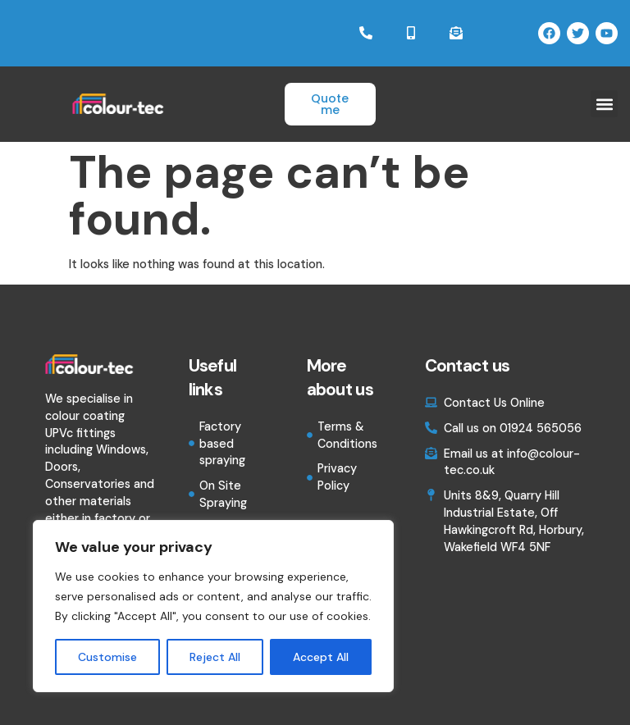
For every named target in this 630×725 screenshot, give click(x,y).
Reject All (214, 657)
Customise (107, 657)
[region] (213, 606)
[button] (604, 104)
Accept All (321, 657)
